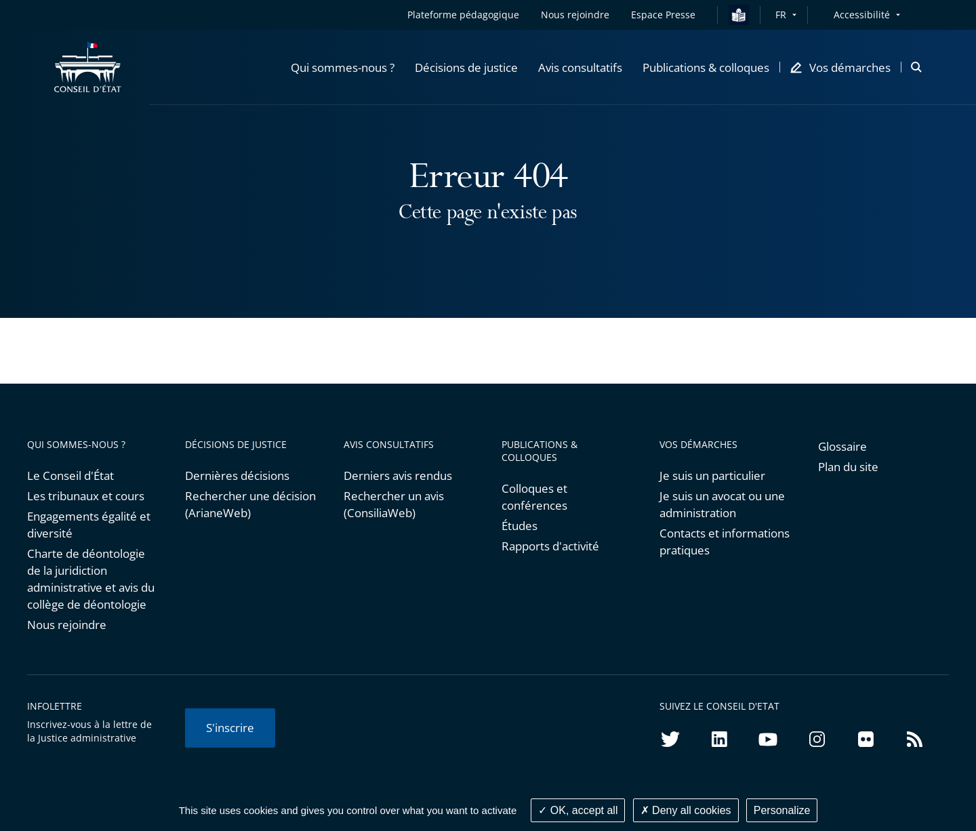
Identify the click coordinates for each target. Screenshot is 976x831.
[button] (342, 67)
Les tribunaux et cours (85, 496)
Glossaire (842, 446)
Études (519, 525)
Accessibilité (862, 14)
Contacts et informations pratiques (724, 541)
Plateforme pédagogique (463, 14)
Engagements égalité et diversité (88, 524)
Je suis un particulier (712, 475)
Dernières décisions (237, 475)
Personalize (782, 810)
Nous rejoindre (66, 624)
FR (780, 14)
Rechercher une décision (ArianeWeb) (250, 504)
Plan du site (848, 466)
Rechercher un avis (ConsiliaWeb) (394, 504)
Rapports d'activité (550, 546)
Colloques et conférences (534, 497)
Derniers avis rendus (398, 475)
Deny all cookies (685, 810)
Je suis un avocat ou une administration (722, 504)
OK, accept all (577, 810)
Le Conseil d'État (70, 475)
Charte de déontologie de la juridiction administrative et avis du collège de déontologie (91, 579)
